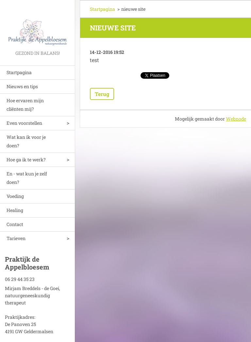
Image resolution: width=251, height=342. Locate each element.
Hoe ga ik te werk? (26, 159)
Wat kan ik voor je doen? (26, 141)
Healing (15, 210)
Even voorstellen (24, 123)
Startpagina (19, 72)
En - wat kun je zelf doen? (27, 178)
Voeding (15, 196)
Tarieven (16, 238)
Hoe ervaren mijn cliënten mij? (25, 104)
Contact (15, 224)
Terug (102, 93)
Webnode (236, 119)
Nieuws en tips (22, 86)
